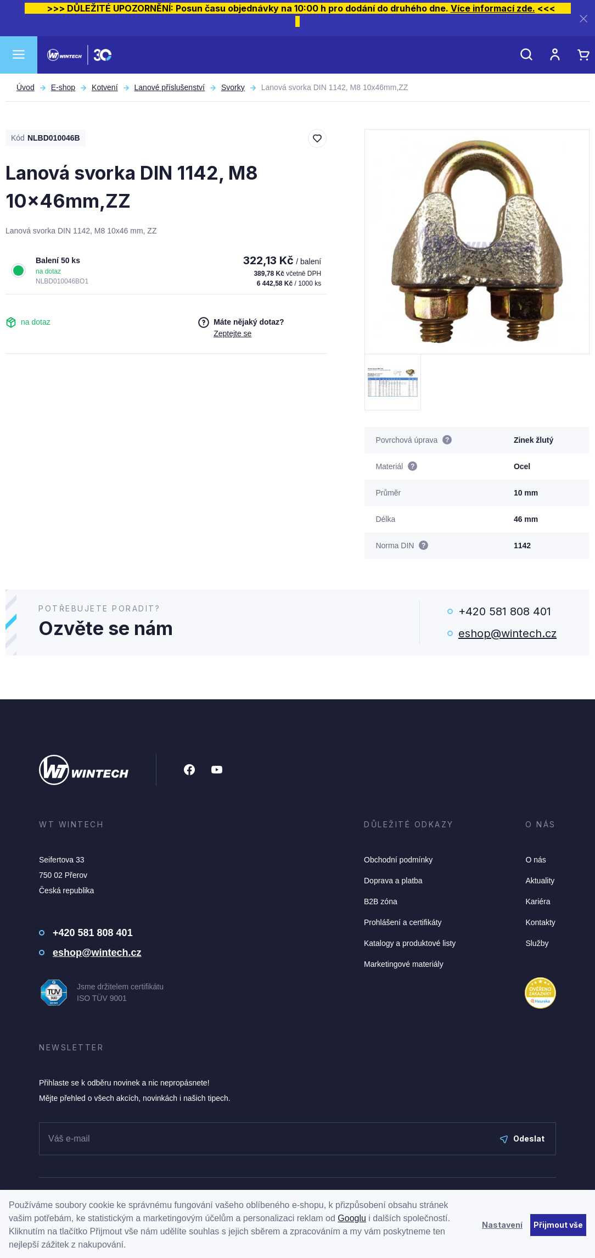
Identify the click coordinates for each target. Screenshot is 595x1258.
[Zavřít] (583, 18)
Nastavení (502, 1224)
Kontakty (540, 922)
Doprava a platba (393, 880)
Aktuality (539, 880)
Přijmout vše (558, 1224)
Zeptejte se (232, 333)
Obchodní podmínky (398, 859)
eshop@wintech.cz (507, 633)
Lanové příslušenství (169, 87)
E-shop (63, 87)
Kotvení (104, 87)
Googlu (352, 1218)
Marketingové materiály (404, 964)
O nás (535, 859)
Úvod (25, 87)
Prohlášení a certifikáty (403, 922)
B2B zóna (380, 901)
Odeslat (522, 1138)
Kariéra (537, 901)
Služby (536, 943)
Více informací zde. (493, 8)
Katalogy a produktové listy (410, 943)
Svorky (233, 87)
